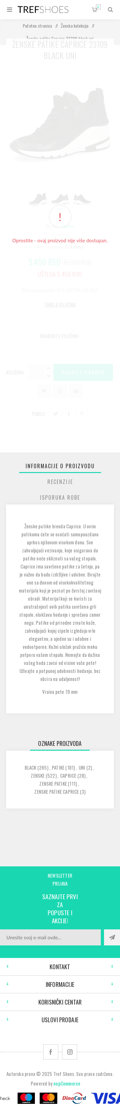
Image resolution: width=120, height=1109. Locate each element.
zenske (37, 775)
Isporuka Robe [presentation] (60, 497)
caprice (68, 775)
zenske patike (53, 783)
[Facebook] (50, 1052)
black (30, 767)
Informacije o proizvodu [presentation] (60, 466)
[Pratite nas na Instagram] (69, 1052)
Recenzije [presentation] (60, 482)
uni (82, 767)
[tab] (60, 466)
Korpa (98, 6)
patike (58, 767)
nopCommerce (66, 1083)
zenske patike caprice (56, 791)
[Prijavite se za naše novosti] (50, 937)
